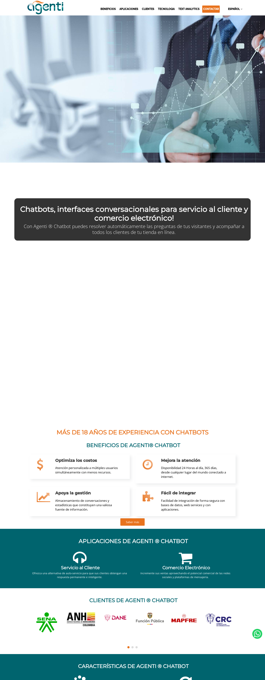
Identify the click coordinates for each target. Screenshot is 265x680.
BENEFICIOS (108, 9)
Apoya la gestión (73, 493)
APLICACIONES (128, 9)
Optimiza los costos (76, 460)
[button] (128, 647)
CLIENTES (148, 9)
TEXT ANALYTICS (188, 9)
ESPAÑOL (234, 9)
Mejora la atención (180, 460)
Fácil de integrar (178, 493)
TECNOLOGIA (166, 9)
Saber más (132, 522)
